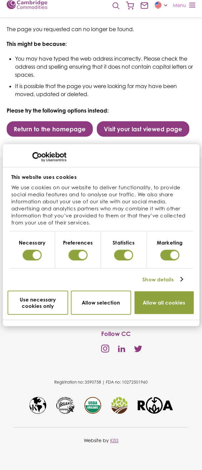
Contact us (144, 6)
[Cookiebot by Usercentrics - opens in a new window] (37, 157)
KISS (114, 440)
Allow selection (101, 302)
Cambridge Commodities (27, 4)
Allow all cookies (164, 302)
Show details (158, 279)
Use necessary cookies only (38, 302)
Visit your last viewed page (143, 129)
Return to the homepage (50, 129)
